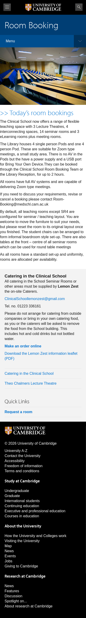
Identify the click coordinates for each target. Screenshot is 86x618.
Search (79, 7)
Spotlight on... (16, 601)
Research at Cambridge (25, 576)
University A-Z (16, 451)
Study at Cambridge (22, 481)
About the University (23, 526)
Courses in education (22, 516)
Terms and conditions (22, 471)
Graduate (12, 496)
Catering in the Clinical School (29, 373)
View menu (7, 7)
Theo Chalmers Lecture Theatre (30, 383)
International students (22, 501)
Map (8, 546)
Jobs (8, 561)
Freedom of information (23, 466)
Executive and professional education (35, 511)
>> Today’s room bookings (36, 112)
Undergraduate (17, 491)
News (9, 551)
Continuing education (22, 506)
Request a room (18, 412)
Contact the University (23, 456)
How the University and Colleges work (35, 536)
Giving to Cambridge (21, 566)
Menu (10, 41)
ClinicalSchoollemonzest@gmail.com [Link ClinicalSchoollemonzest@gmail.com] (35, 299)
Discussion (13, 596)
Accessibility (15, 461)
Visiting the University (22, 541)
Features (12, 591)
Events (10, 556)
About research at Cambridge (29, 606)
